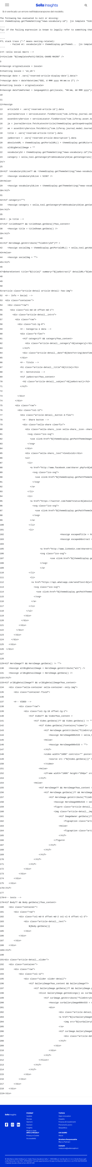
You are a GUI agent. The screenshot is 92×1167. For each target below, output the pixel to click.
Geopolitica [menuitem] (63, 1128)
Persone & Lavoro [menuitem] (65, 1125)
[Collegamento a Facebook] (6, 1125)
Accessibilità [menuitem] (31, 1139)
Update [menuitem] (29, 1116)
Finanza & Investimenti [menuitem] (67, 1122)
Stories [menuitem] (29, 1119)
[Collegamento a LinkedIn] (18, 1125)
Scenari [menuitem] (29, 1125)
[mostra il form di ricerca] (86, 5)
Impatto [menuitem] (62, 1119)
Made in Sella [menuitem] (31, 1131)
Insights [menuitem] (29, 1128)
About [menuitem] (61, 1136)
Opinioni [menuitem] (29, 1122)
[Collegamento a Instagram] (12, 1125)
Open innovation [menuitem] (65, 1116)
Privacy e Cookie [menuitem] (32, 1136)
